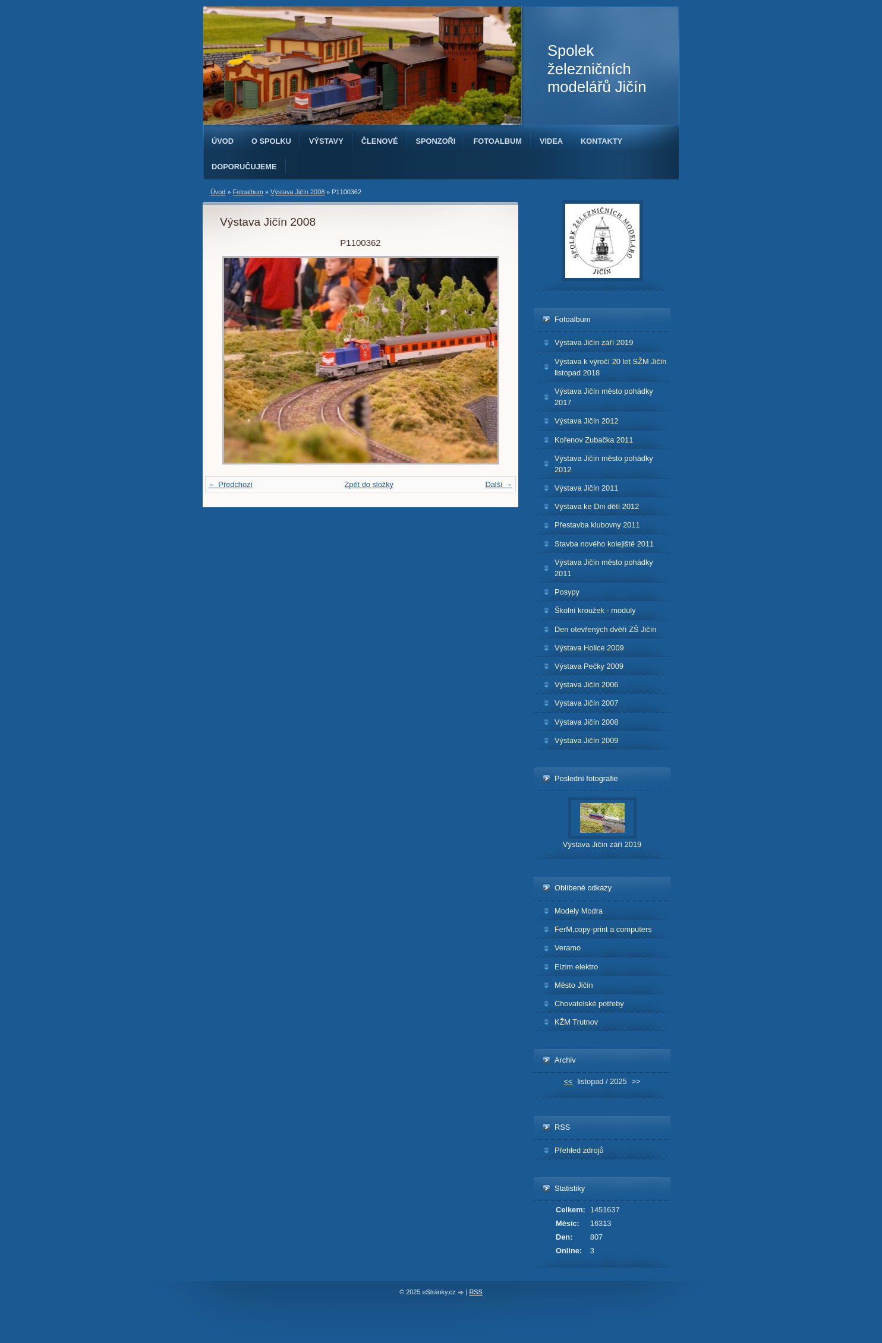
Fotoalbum (497, 141)
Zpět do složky (368, 484)
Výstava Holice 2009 (589, 647)
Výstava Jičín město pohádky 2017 (604, 397)
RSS (475, 1291)
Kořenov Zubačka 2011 (594, 439)
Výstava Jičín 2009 (586, 740)
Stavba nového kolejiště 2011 (604, 543)
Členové (379, 141)
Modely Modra (579, 910)
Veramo (568, 947)
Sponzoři (436, 141)
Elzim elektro (576, 966)
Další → (498, 484)
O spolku (271, 141)
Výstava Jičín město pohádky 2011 (604, 568)
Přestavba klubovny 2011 (597, 524)
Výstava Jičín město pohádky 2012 (604, 464)
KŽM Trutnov (576, 1021)
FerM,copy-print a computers (603, 929)
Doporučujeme (244, 166)
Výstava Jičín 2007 (586, 703)
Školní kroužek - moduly (595, 610)
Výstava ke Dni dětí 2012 (597, 506)
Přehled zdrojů (579, 1150)
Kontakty (601, 141)
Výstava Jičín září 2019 (594, 342)
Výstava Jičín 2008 (297, 191)
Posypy (567, 591)
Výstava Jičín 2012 (586, 420)
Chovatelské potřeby (589, 1003)
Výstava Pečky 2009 (589, 666)
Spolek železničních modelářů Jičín (596, 68)
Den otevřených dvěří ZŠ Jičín (605, 629)
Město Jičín (574, 985)
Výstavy (326, 141)
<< (567, 1081)
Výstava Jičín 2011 (586, 488)
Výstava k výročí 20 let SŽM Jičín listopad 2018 (610, 367)
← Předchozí (231, 484)
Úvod (223, 141)
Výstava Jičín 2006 (586, 684)
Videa (551, 141)
